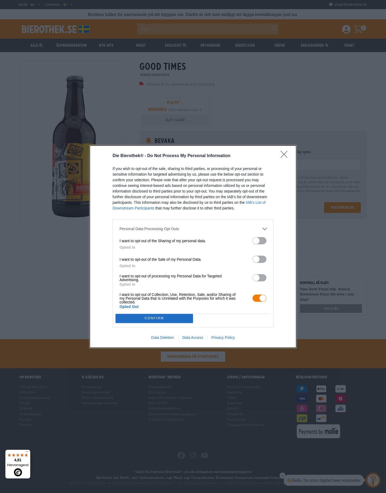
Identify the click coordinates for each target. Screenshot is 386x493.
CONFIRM (154, 318)
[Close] (286, 156)
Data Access (192, 337)
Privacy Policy (223, 337)
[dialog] (193, 247)
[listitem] (193, 229)
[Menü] (27, 453)
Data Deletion (162, 337)
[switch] (259, 240)
